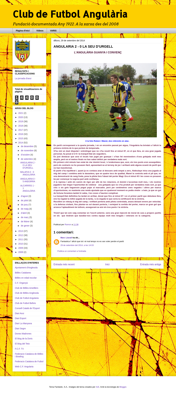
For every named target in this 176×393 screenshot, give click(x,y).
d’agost (24, 196)
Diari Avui (19, 313)
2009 (21, 248)
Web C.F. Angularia (24, 366)
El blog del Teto (22, 343)
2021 (21, 113)
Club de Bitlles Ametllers (26, 288)
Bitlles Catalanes (23, 272)
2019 (21, 121)
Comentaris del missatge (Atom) (114, 272)
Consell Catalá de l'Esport (27, 308)
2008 (21, 252)
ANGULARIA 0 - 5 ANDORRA (28, 180)
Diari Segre (20, 328)
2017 (21, 130)
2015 (21, 138)
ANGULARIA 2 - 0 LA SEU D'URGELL (28, 165)
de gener (25, 225)
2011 (21, 239)
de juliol (25, 200)
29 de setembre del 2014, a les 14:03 (77, 245)
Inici (107, 264)
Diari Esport (20, 318)
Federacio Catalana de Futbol (29, 361)
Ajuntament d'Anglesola (26, 267)
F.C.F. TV (19, 349)
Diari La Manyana (23, 323)
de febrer (25, 221)
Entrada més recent (64, 264)
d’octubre (25, 154)
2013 (21, 231)
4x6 (97, 387)
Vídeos (39, 30)
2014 (21, 142)
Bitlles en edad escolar (26, 278)
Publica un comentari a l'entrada (71, 251)
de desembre (27, 146)
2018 (21, 126)
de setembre (27, 159)
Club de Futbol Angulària (70, 14)
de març (25, 217)
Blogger (122, 387)
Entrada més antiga (150, 264)
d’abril (24, 213)
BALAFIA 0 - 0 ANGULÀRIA (27, 173)
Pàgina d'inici (23, 30)
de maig (25, 209)
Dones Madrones (23, 333)
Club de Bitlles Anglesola (27, 293)
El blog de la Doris (24, 338)
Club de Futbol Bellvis (25, 303)
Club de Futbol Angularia (27, 298)
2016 (21, 134)
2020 (21, 117)
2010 (21, 244)
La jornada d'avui (23, 78)
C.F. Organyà (21, 283)
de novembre (27, 150)
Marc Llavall (66, 237)
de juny (24, 204)
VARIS (53, 30)
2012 (21, 235)
